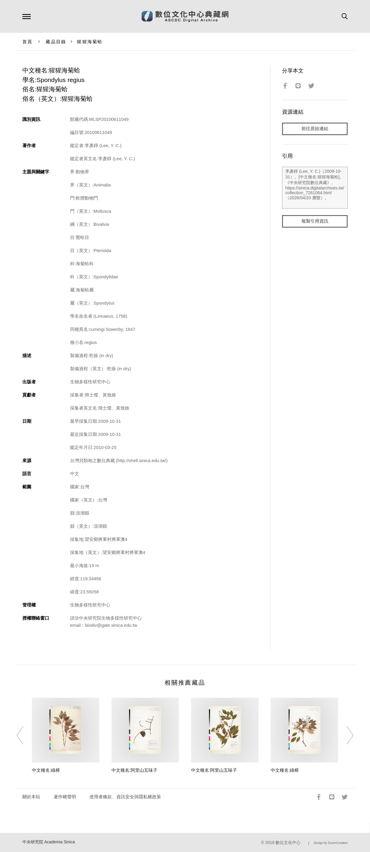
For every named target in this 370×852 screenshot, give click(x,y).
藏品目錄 (56, 41)
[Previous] (25, 735)
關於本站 (31, 796)
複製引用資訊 (314, 221)
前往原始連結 (314, 128)
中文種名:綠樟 (46, 770)
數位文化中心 (288, 842)
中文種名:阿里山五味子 (134, 770)
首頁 (27, 41)
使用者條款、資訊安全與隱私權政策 (125, 796)
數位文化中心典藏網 (185, 16)
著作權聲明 (65, 796)
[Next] (345, 735)
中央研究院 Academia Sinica (48, 842)
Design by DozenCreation (331, 843)
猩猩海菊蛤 (90, 41)
